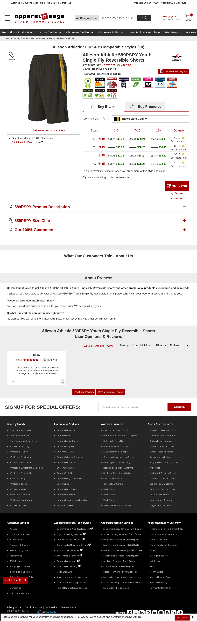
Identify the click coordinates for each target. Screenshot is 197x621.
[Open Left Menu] (7, 18)
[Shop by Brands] (16, 424)
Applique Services (112, 561)
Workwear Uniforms (112, 424)
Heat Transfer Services (114, 539)
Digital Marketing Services (69, 534)
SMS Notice (51, 607)
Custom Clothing (47, 32)
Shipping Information (20, 566)
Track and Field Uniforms (162, 489)
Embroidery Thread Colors (116, 588)
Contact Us (65, 2)
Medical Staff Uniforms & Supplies (120, 435)
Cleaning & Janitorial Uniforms (118, 457)
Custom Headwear (66, 494)
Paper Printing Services (68, 555)
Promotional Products (15, 32)
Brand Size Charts (159, 539)
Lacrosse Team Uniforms (162, 478)
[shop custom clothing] (49, 32)
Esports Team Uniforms (161, 484)
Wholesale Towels (19, 505)
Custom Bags (64, 484)
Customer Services (18, 522)
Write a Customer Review (98, 346)
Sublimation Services (113, 555)
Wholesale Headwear (20, 462)
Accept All (182, 617)
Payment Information (160, 588)
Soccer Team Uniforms (161, 451)
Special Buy (167, 2)
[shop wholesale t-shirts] (112, 32)
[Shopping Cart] (188, 18)
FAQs (152, 566)
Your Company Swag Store (23, 441)
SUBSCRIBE (179, 407)
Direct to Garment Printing (116, 550)
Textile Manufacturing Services (72, 588)
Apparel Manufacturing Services (73, 577)
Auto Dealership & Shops (115, 451)
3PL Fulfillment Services (68, 550)
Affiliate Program (18, 561)
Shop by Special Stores (21, 430)
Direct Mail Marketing (67, 566)
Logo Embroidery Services (116, 529)
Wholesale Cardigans (21, 500)
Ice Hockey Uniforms (160, 494)
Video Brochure (64, 571)
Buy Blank (101, 107)
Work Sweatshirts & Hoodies (117, 505)
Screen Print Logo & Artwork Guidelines (122, 582)
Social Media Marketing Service (72, 545)
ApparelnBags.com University (164, 522)
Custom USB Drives (66, 451)
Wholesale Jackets (19, 484)
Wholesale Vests (18, 489)
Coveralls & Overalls (113, 484)
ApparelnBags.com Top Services (72, 522)
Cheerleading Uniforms (161, 457)
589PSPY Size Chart (33, 220)
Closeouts (181, 2)
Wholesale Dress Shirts (21, 473)
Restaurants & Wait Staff (115, 430)
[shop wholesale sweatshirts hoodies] (145, 32)
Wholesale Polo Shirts (20, 457)
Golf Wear (155, 467)
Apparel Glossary (158, 582)
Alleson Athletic (38, 38)
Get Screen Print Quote (176, 71)
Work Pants (108, 500)
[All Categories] (87, 18)
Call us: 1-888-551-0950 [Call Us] (146, 2)
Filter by (161, 345)
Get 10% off (13, 580)
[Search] (144, 18)
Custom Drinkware (66, 430)
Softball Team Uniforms (162, 441)
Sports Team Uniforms (160, 424)
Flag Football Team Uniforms (164, 462)
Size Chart (11, 60)
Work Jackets (110, 494)
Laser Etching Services (114, 545)
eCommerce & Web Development (73, 529)
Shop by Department (20, 435)
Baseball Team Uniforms (162, 435)
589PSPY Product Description (42, 207)
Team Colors (156, 571)
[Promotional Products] (17, 32)
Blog (152, 550)
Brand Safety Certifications (163, 545)
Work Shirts (108, 489)
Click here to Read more (26, 142)
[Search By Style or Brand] (118, 18)
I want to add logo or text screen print (106, 177)
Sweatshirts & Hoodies (143, 32)
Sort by (124, 345)
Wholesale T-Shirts (110, 32)
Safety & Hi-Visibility (113, 441)
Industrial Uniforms (112, 478)
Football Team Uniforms (162, 446)
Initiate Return (16, 539)
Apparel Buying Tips (160, 577)
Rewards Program (19, 550)
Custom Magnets (65, 446)
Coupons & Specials (20, 545)
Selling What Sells (159, 555)
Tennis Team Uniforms (161, 500)
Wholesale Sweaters (20, 494)
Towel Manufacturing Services (72, 582)
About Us (15, 2)
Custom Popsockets (67, 462)
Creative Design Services (69, 539)
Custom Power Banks (67, 441)
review (126, 64)
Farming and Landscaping (117, 462)
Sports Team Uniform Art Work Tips (120, 571)
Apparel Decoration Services (117, 522)
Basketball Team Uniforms (163, 430)
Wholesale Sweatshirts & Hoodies (26, 467)
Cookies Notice (68, 607)
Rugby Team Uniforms (161, 505)
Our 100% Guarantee (33, 230)
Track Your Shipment (20, 534)
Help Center (51, 2)
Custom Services (111, 566)
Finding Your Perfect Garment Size (166, 529)
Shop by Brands (20, 38)
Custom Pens (63, 435)
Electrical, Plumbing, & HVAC (117, 473)
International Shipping (21, 571)
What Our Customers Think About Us (98, 256)
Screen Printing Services (115, 534)
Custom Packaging (66, 561)
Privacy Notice (14, 607)
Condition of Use (33, 607)
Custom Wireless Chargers (70, 457)
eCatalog (155, 561)
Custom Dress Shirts (67, 489)
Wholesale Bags (18, 478)
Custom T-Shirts (65, 473)
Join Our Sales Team (20, 593)
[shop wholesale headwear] (173, 32)
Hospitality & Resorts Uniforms (118, 467)
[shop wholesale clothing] (80, 32)
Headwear (171, 32)
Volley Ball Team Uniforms (163, 473)
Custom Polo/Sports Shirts (70, 478)
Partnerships (16, 555)
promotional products (141, 288)
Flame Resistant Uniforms (116, 446)
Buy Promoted (145, 107)
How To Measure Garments (163, 534)
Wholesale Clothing (78, 32)
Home (7, 38)
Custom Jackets (65, 505)
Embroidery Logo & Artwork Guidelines (122, 577)
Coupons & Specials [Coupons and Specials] (33, 2)
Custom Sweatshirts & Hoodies (72, 500)
